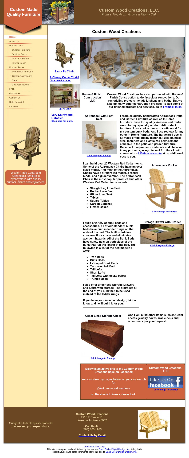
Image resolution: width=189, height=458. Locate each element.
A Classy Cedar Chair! (64, 79)
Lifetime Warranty (150, 153)
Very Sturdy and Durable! (62, 117)
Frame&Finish (172, 106)
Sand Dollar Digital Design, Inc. (114, 449)
